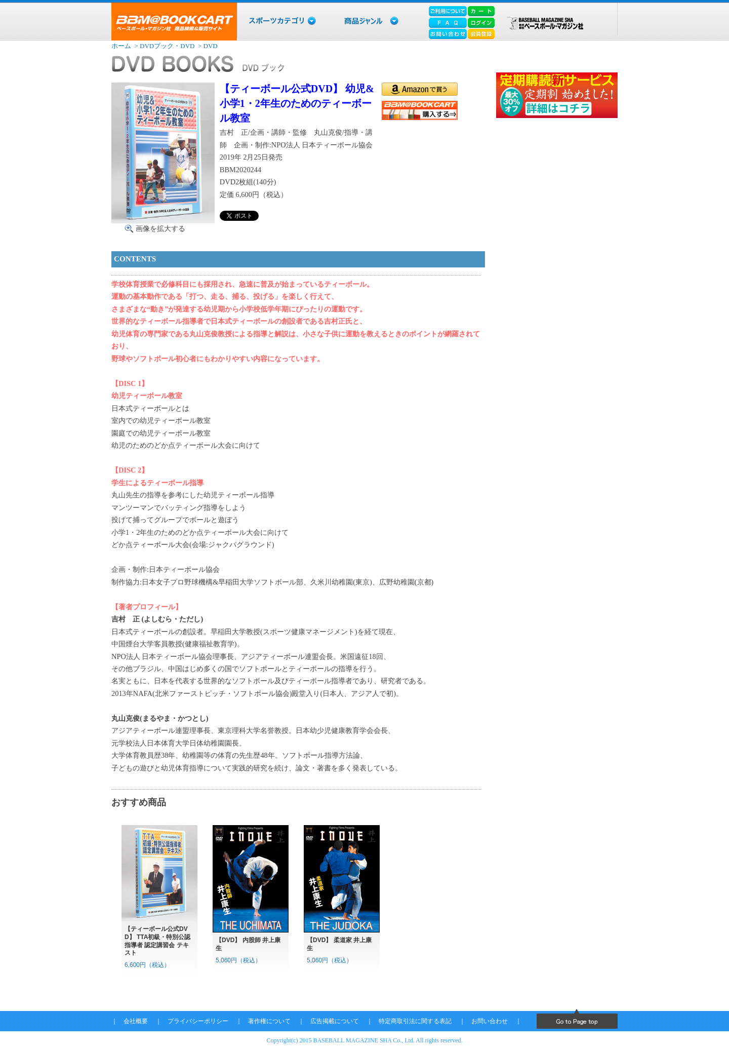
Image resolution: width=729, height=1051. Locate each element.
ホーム (121, 46)
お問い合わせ (489, 1021)
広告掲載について (334, 1021)
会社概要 (136, 1021)
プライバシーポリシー (198, 1021)
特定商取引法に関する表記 (415, 1021)
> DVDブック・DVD (163, 46)
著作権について (269, 1021)
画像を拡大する (160, 228)
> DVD (207, 46)
